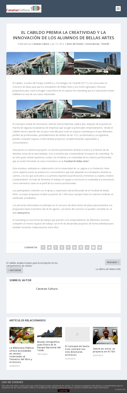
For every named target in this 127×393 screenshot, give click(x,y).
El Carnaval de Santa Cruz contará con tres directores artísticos (77, 350)
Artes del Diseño (75, 43)
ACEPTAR (63, 391)
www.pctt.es (23, 212)
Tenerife (105, 43)
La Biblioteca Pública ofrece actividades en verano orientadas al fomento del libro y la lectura (21, 355)
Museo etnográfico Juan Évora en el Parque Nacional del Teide (49, 346)
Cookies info (120, 389)
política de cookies (66, 388)
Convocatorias (92, 43)
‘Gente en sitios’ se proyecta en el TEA (104, 350)
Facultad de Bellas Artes (76, 161)
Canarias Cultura (40, 43)
